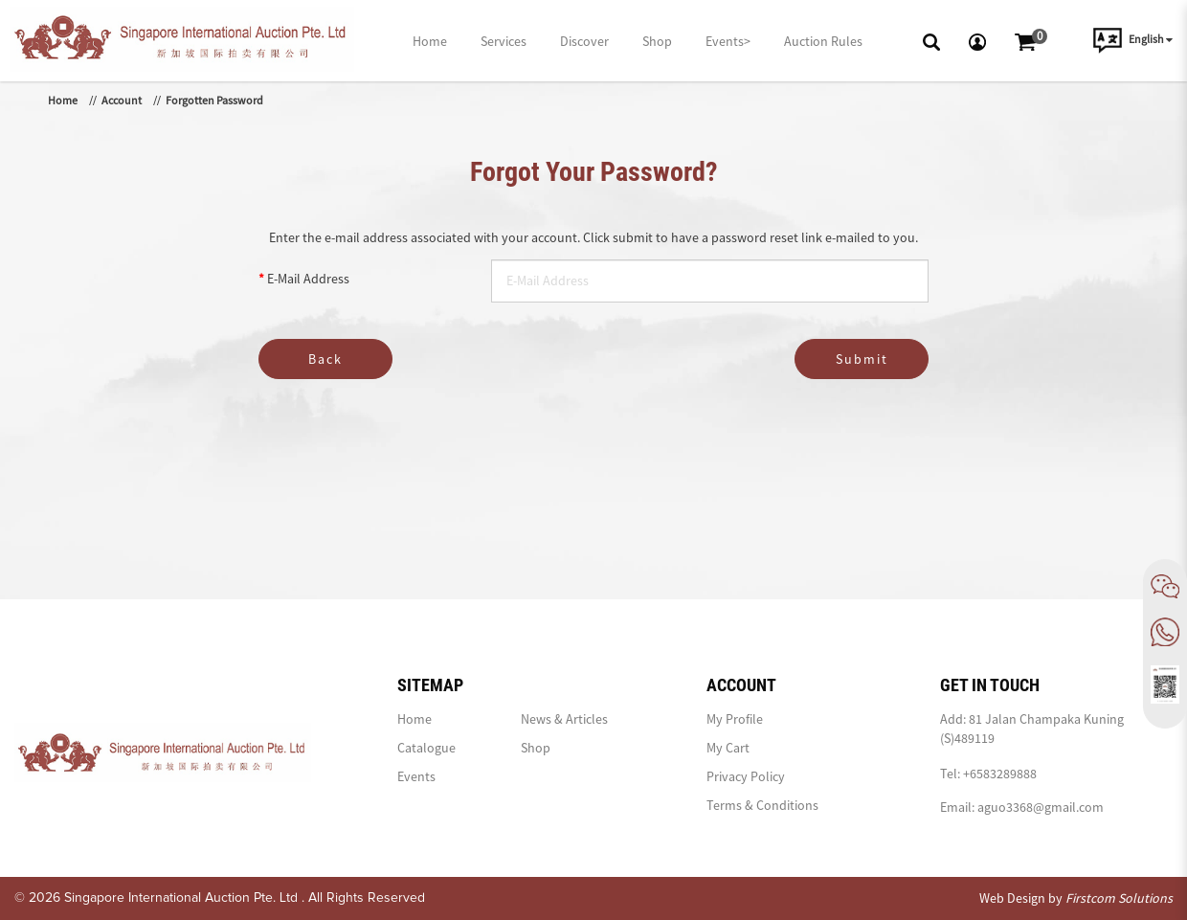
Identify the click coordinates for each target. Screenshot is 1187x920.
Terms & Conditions (762, 805)
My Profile (734, 719)
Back (325, 359)
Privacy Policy (745, 776)
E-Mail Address (308, 278)
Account (121, 100)
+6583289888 (1000, 773)
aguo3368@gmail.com (1040, 807)
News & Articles (564, 719)
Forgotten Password (214, 100)
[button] (931, 40)
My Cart (728, 747)
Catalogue (426, 747)
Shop (535, 747)
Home (63, 100)
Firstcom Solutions (1119, 898)
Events (416, 776)
